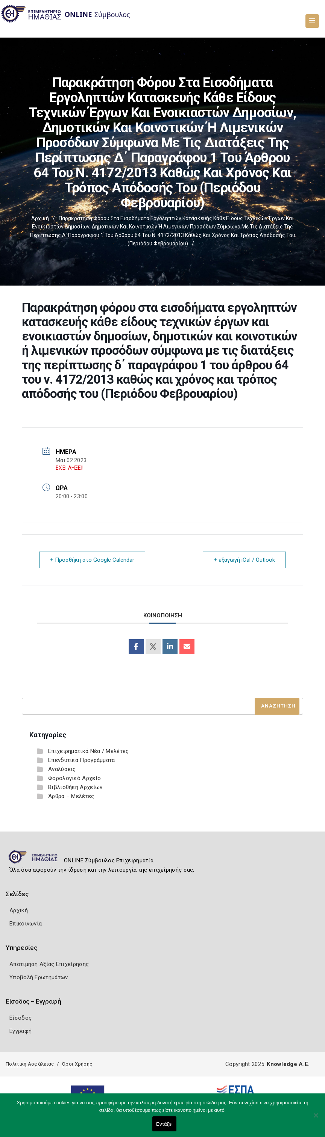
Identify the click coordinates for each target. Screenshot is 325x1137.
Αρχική (40, 218)
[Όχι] (315, 1118)
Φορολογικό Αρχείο (74, 778)
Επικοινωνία (25, 923)
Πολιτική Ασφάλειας (30, 1064)
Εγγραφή (20, 1031)
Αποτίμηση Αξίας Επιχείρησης (49, 964)
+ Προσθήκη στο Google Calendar (92, 559)
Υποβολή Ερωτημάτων (38, 977)
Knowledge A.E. (288, 1064)
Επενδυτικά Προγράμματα (81, 760)
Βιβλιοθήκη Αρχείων (75, 787)
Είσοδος (20, 1018)
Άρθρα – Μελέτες (71, 796)
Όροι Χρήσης (77, 1064)
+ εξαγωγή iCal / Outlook (244, 559)
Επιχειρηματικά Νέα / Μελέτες (88, 751)
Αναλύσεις (62, 769)
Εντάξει (164, 1124)
